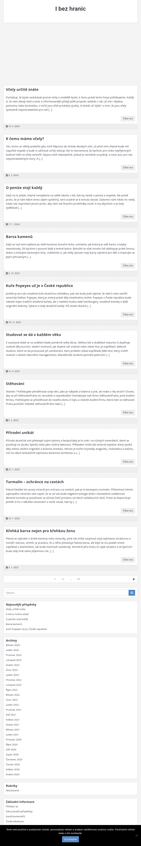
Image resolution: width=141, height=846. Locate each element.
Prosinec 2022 (13, 680)
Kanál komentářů (15, 816)
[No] (136, 835)
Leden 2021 (12, 734)
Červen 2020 (13, 764)
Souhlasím (70, 839)
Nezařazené (12, 790)
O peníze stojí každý (24, 187)
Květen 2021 (13, 719)
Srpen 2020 (12, 754)
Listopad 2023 (13, 660)
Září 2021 (11, 714)
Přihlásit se (12, 806)
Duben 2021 (12, 724)
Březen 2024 (13, 645)
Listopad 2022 (13, 684)
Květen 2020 (13, 769)
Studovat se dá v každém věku (33, 334)
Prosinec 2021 (13, 709)
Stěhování (15, 383)
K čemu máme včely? (25, 138)
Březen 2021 (13, 729)
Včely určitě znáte (22, 89)
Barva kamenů (19, 236)
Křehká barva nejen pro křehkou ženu (40, 530)
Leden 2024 (12, 650)
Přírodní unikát (20, 432)
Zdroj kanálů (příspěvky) (19, 811)
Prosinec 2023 (13, 655)
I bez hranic (70, 8)
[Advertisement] (70, 54)
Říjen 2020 (11, 744)
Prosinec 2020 (13, 739)
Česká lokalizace (15, 821)
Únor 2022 (12, 699)
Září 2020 (11, 749)
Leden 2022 (12, 704)
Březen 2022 (13, 694)
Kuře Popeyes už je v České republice (39, 285)
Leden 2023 (12, 675)
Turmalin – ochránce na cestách (35, 481)
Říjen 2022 (11, 689)
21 (78, 579)
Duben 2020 (12, 774)
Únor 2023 (12, 670)
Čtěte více (128, 118)
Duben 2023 (12, 665)
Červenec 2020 (14, 759)
